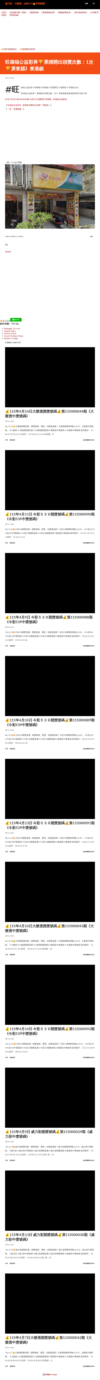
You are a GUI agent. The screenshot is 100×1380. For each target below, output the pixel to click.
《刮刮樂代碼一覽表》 (18, 12)
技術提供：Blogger (50, 1374)
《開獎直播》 (34, 12)
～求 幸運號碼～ (15, 109)
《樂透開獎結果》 (48, 12)
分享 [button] (91, 236)
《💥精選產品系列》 (28, 49)
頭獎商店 (20, 236)
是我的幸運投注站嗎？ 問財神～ (28, 105)
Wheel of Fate (10, 333)
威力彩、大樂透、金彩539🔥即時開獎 (25, 3)
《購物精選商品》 (64, 12)
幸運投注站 (14, 236)
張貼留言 (8, 252)
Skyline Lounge (11, 338)
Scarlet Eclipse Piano (13, 336)
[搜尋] (86, 3)
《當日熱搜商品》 (80, 12)
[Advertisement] (50, 32)
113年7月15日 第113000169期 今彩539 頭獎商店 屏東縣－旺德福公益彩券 (36, 99)
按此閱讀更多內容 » (89, 440)
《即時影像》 (14, 15)
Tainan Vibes (10, 331)
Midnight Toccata (12, 328)
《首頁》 (4, 12)
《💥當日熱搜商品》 (9, 49)
